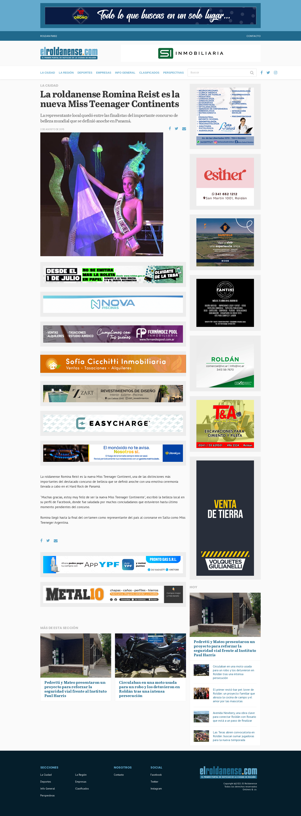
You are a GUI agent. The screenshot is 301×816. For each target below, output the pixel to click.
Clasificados (149, 72)
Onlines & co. (250, 789)
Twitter (154, 781)
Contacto (253, 36)
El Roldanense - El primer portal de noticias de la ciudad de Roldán (69, 53)
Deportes (85, 72)
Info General (125, 72)
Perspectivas (173, 72)
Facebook (156, 774)
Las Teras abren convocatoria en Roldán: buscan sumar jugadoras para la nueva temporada (234, 736)
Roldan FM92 (48, 36)
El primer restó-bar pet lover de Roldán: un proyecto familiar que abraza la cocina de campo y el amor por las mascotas (234, 695)
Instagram (156, 788)
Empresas (103, 72)
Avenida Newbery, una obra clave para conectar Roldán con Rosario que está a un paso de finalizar (234, 716)
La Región (66, 72)
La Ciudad (47, 72)
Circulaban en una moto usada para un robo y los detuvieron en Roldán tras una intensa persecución (233, 672)
